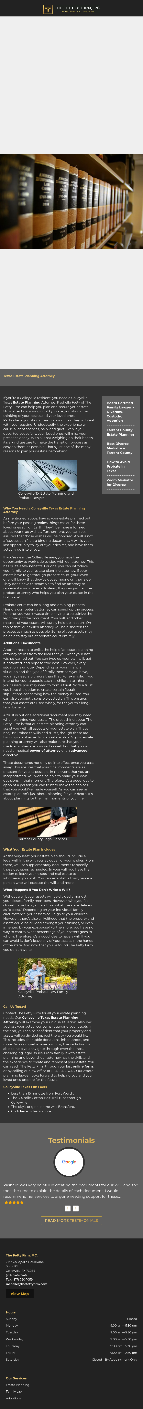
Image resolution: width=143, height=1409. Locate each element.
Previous (68, 1208)
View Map (20, 1294)
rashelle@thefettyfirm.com (26, 1284)
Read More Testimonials (71, 1220)
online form (83, 1066)
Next (76, 1208)
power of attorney (45, 750)
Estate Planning (26, 402)
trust (67, 685)
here (24, 1111)
